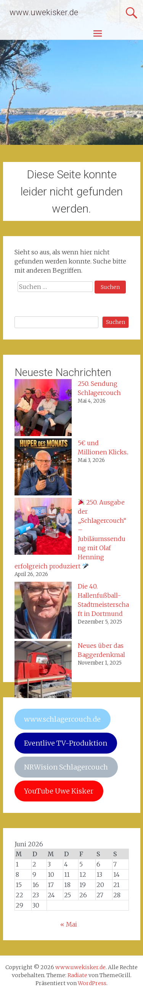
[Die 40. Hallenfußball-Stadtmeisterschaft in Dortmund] (43, 611)
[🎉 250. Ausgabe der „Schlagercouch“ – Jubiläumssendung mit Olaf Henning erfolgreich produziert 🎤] (43, 527)
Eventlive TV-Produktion (65, 743)
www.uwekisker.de (44, 12)
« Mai (68, 924)
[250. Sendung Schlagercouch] (43, 408)
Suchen (115, 322)
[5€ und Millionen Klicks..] (43, 468)
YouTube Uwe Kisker (58, 791)
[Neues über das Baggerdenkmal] (43, 670)
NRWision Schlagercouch (66, 767)
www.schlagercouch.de (62, 719)
